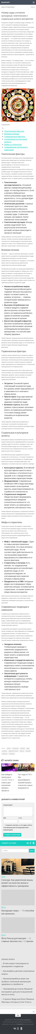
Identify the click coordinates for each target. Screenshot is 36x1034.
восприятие (15, 748)
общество (4, 753)
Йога (3, 908)
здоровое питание (13, 751)
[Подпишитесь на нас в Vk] (27, 843)
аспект (9, 748)
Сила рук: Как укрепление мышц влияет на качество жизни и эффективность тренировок (17, 883)
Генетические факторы (14, 131)
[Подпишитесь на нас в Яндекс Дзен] (33, 843)
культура (28, 751)
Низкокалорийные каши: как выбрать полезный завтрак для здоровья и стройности (16, 981)
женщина (4, 751)
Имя (4, 818)
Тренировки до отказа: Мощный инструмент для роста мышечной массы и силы (16, 992)
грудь (27, 748)
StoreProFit (5, 2)
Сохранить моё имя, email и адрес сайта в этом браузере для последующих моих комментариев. (17, 827)
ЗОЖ (3, 877)
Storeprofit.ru (20, 1024)
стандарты (12, 753)
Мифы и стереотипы (13, 144)
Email (20, 818)
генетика (22, 748)
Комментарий (8, 805)
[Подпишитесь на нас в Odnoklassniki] (30, 843)
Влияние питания (11, 134)
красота (22, 751)
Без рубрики (7, 7)
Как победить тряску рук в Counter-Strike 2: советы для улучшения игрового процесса (7, 783)
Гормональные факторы (14, 136)
